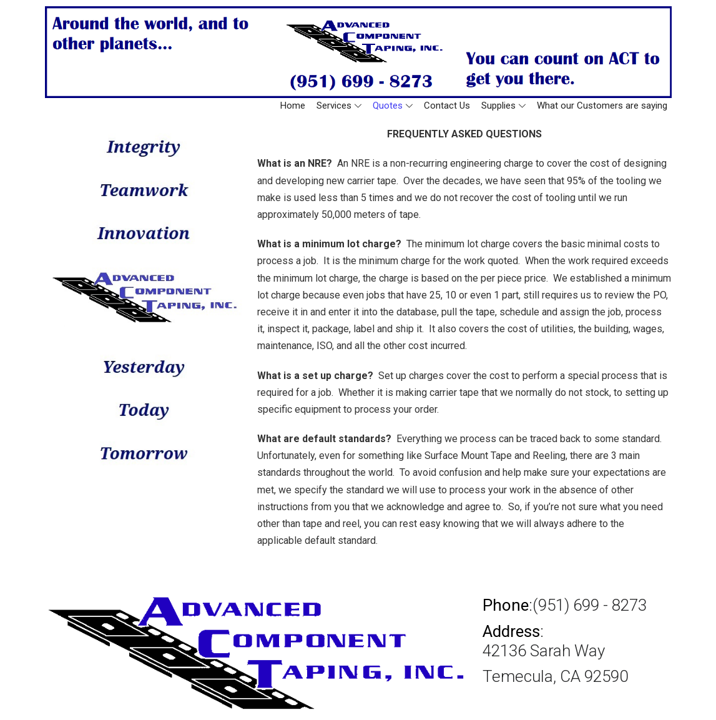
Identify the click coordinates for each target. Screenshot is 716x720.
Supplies (503, 105)
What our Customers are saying (602, 105)
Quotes (393, 105)
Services (338, 105)
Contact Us (447, 105)
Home (292, 105)
